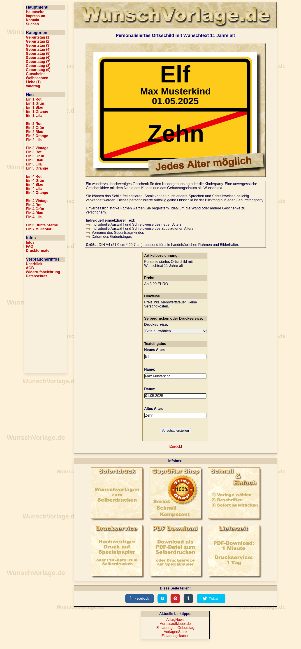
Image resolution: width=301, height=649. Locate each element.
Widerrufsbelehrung (43, 272)
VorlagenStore (175, 632)
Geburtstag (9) (38, 70)
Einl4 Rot (34, 176)
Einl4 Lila (34, 188)
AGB (30, 268)
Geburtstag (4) (38, 49)
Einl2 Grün (35, 128)
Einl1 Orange (37, 111)
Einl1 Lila (34, 115)
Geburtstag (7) (38, 62)
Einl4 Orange (37, 193)
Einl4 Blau (34, 184)
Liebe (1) (33, 82)
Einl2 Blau (34, 132)
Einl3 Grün (35, 156)
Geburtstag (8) (38, 66)
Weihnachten (37, 78)
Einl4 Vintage (37, 201)
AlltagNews (175, 619)
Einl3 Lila (34, 164)
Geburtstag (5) (38, 53)
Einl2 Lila (34, 140)
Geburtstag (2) (38, 41)
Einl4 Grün (35, 180)
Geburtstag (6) (38, 58)
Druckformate (37, 250)
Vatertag (33, 86)
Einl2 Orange (37, 136)
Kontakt (32, 20)
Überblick (34, 264)
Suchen (32, 24)
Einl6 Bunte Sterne (42, 225)
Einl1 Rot (34, 99)
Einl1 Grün (35, 103)
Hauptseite (35, 12)
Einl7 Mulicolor (39, 229)
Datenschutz (36, 276)
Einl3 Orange (37, 168)
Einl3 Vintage (37, 148)
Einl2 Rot (34, 124)
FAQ (29, 246)
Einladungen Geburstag (175, 628)
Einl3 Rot (34, 152)
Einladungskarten (175, 636)
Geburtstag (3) (38, 45)
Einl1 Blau (34, 107)
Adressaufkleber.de (175, 624)
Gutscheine (36, 74)
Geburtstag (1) (38, 37)
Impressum (35, 16)
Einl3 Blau (34, 160)
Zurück (175, 446)
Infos (30, 242)
